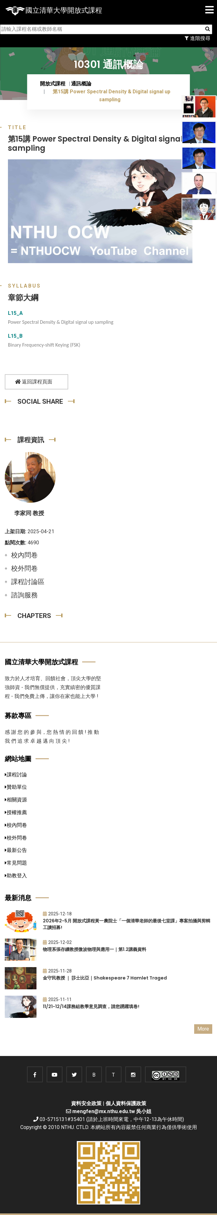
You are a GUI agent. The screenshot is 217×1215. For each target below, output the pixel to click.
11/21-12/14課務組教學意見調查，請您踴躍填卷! (91, 1006)
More (203, 1029)
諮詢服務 (24, 595)
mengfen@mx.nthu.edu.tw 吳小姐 (111, 1111)
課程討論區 (27, 582)
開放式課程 (52, 84)
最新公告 (16, 850)
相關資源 (16, 800)
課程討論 (16, 775)
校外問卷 (24, 568)
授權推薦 (16, 812)
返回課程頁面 (33, 382)
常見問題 (16, 863)
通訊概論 (81, 84)
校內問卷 (24, 555)
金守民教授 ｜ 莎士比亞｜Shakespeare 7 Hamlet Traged (105, 978)
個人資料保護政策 (126, 1103)
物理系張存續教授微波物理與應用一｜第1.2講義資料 (94, 949)
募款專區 (18, 715)
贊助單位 (16, 787)
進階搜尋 (197, 38)
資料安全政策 (86, 1103)
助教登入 (16, 876)
